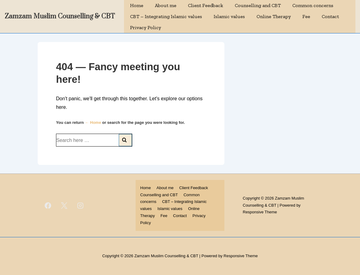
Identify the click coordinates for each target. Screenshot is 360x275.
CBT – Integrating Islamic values (166, 16)
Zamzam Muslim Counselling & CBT (60, 16)
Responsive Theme (260, 212)
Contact (330, 16)
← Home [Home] (93, 122)
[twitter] (64, 205)
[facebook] (48, 205)
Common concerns (312, 5)
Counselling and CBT (258, 5)
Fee (306, 16)
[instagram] (80, 205)
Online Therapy (274, 16)
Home (136, 5)
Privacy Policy (145, 27)
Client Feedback (205, 5)
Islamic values (229, 16)
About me (165, 5)
